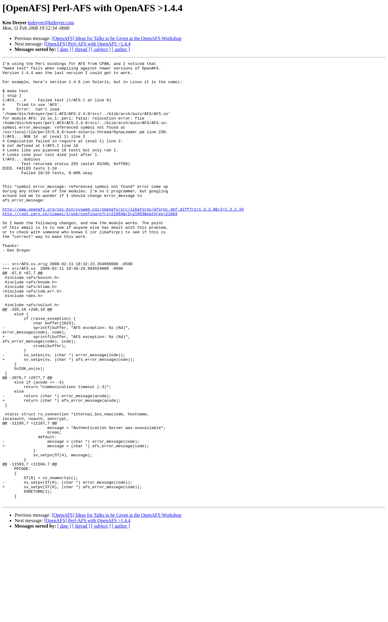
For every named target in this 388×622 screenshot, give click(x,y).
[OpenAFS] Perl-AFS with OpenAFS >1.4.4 (87, 43)
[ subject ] (101, 49)
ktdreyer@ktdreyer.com (51, 22)
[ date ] (64, 49)
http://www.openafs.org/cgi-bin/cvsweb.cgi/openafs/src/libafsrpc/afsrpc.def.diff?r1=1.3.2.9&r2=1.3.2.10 (123, 239)
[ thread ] (81, 49)
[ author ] (121, 49)
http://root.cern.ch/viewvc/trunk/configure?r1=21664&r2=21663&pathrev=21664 (89, 244)
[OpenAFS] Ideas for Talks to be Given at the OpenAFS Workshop (117, 38)
